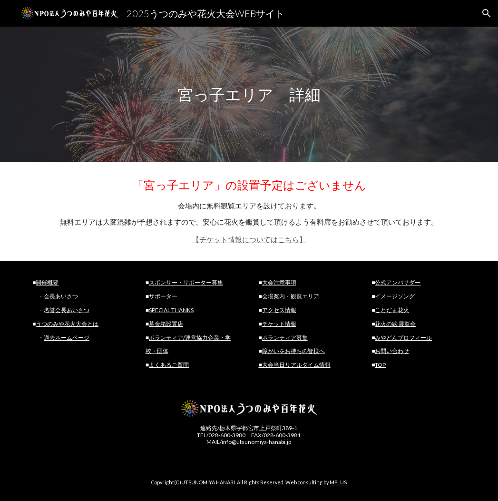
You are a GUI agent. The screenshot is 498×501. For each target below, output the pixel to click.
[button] (486, 13)
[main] (249, 94)
